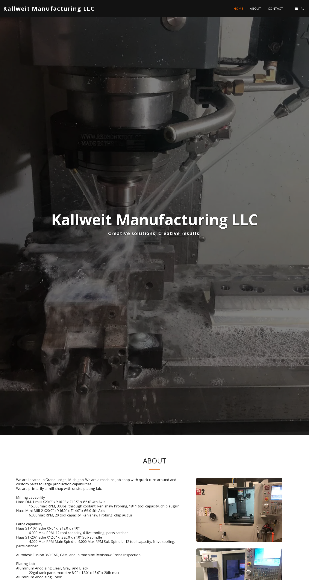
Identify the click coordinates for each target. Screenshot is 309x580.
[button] (290, 8)
